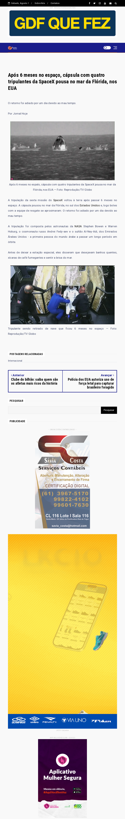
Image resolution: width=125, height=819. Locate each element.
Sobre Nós (40, 3)
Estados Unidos (90, 205)
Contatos (55, 3)
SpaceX (58, 200)
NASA (78, 226)
